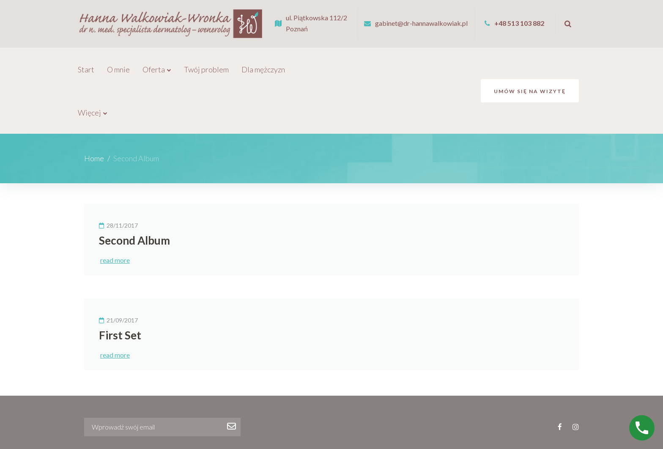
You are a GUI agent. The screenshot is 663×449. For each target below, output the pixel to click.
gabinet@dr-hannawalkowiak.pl (421, 20)
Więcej (390, 64)
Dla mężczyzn (263, 64)
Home (94, 109)
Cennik (327, 429)
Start (86, 64)
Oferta (153, 64)
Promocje (313, 64)
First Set (120, 286)
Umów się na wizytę (530, 64)
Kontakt (357, 429)
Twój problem (206, 64)
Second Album (134, 191)
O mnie (118, 64)
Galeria (354, 64)
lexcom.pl (567, 434)
